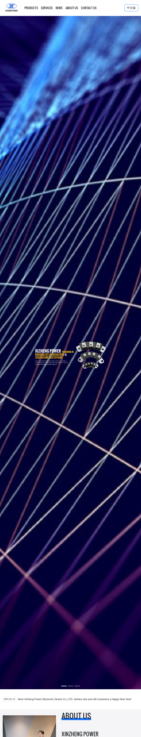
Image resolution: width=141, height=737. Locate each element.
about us (72, 8)
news (59, 8)
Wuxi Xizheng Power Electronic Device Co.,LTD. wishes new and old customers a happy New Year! (74, 699)
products (31, 8)
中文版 (131, 7)
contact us (89, 8)
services (47, 8)
